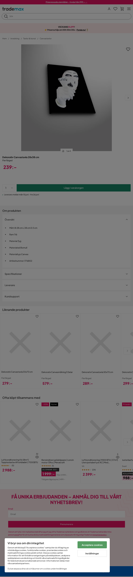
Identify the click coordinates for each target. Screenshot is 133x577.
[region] (57, 555)
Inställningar (92, 553)
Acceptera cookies (92, 544)
